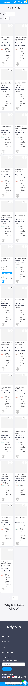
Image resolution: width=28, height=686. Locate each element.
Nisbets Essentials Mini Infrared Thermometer (6, 260)
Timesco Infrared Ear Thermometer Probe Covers (20, 431)
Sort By (2, 14)
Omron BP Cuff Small (20, 299)
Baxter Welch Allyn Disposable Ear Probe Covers (6, 83)
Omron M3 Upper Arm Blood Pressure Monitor (6, 344)
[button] (9, 25)
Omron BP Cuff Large (20, 258)
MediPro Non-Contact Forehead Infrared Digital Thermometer (6, 215)
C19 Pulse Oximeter (6, 126)
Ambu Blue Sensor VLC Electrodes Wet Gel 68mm (21, 39)
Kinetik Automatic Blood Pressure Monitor (5, 171)
